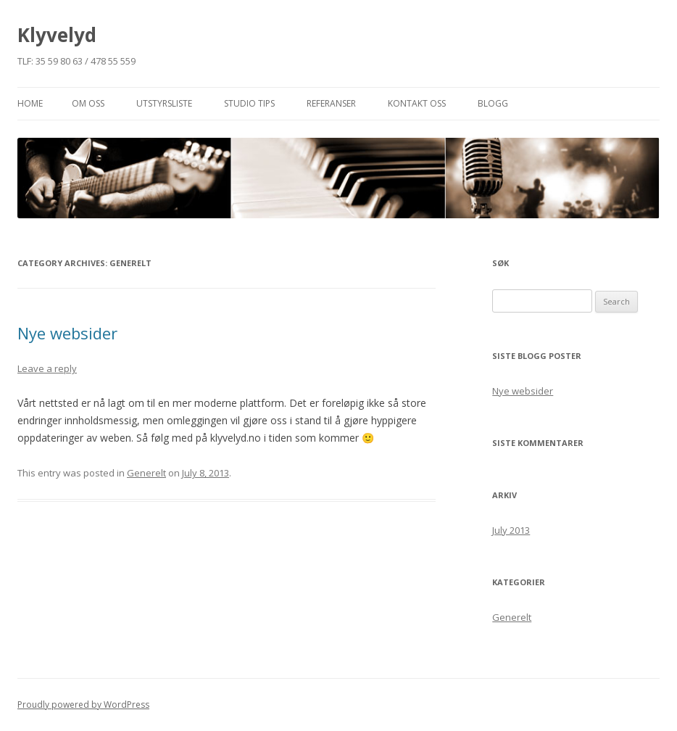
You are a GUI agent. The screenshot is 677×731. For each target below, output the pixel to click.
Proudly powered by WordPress (83, 704)
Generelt (146, 472)
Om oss (88, 103)
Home (30, 103)
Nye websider (67, 333)
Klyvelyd (56, 35)
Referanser (331, 103)
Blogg (493, 103)
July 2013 (511, 530)
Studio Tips (249, 103)
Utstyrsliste (164, 103)
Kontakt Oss (417, 103)
